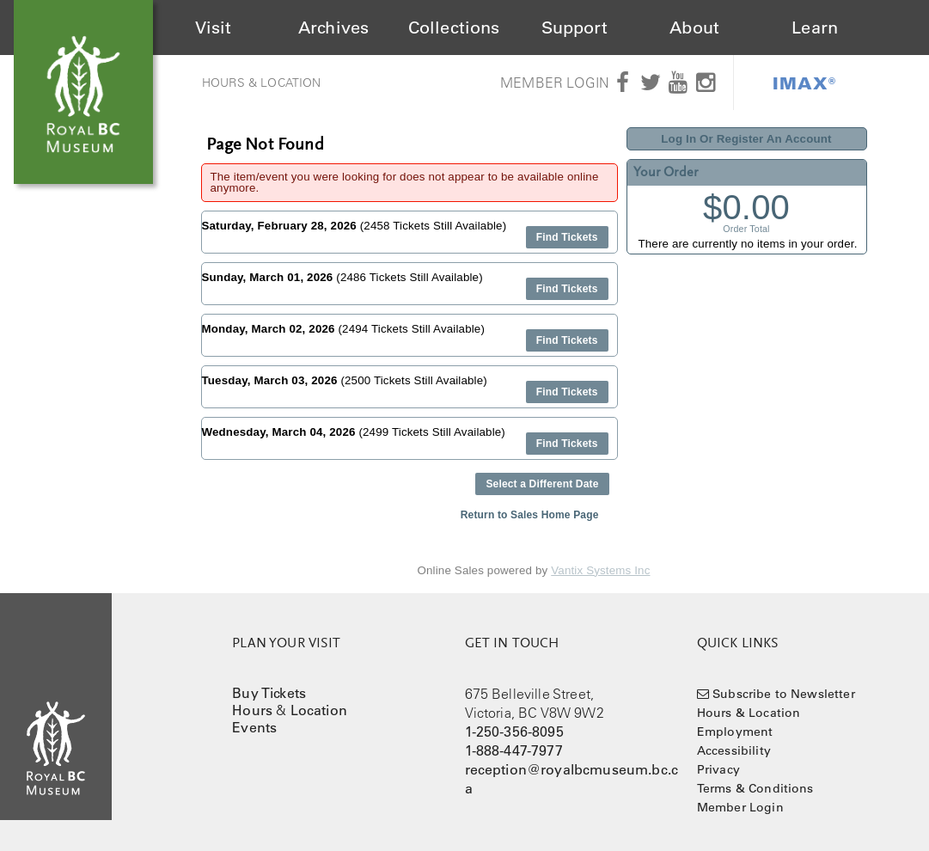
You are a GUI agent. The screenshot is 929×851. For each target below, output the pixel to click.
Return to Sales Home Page (530, 515)
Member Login (554, 82)
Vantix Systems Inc (600, 570)
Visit (213, 27)
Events (254, 727)
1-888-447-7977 (514, 750)
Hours (252, 710)
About (694, 27)
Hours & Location (261, 82)
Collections (454, 27)
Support (574, 27)
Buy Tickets (269, 692)
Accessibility (734, 750)
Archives (333, 27)
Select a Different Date (542, 484)
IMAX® (804, 82)
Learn (814, 27)
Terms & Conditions (755, 788)
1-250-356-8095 (514, 731)
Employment (735, 731)
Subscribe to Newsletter (783, 693)
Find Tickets (567, 237)
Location (318, 710)
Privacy (718, 769)
